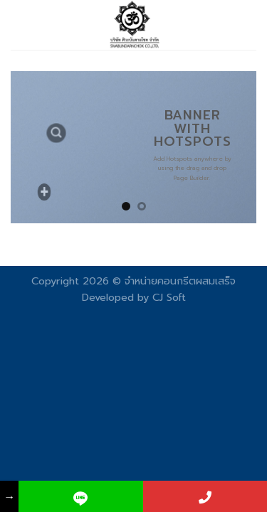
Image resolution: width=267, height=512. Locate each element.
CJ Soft (169, 297)
